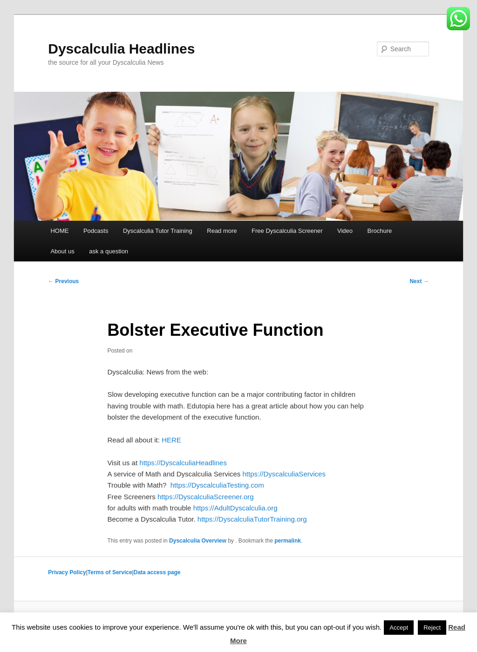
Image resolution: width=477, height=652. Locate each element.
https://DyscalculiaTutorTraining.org (252, 519)
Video (345, 230)
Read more (222, 230)
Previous (63, 281)
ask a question (108, 251)
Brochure (380, 230)
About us (62, 251)
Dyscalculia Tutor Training (157, 230)
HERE (171, 440)
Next (419, 281)
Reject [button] (432, 627)
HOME (59, 230)
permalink (287, 540)
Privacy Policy (67, 572)
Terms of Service (110, 572)
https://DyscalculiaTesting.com (216, 485)
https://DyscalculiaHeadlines (182, 463)
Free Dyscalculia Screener (287, 230)
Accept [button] (398, 627)
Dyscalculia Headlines (121, 48)
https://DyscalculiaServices (283, 474)
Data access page (157, 572)
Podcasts (95, 230)
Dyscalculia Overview (197, 540)
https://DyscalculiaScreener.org (205, 497)
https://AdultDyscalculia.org (234, 508)
